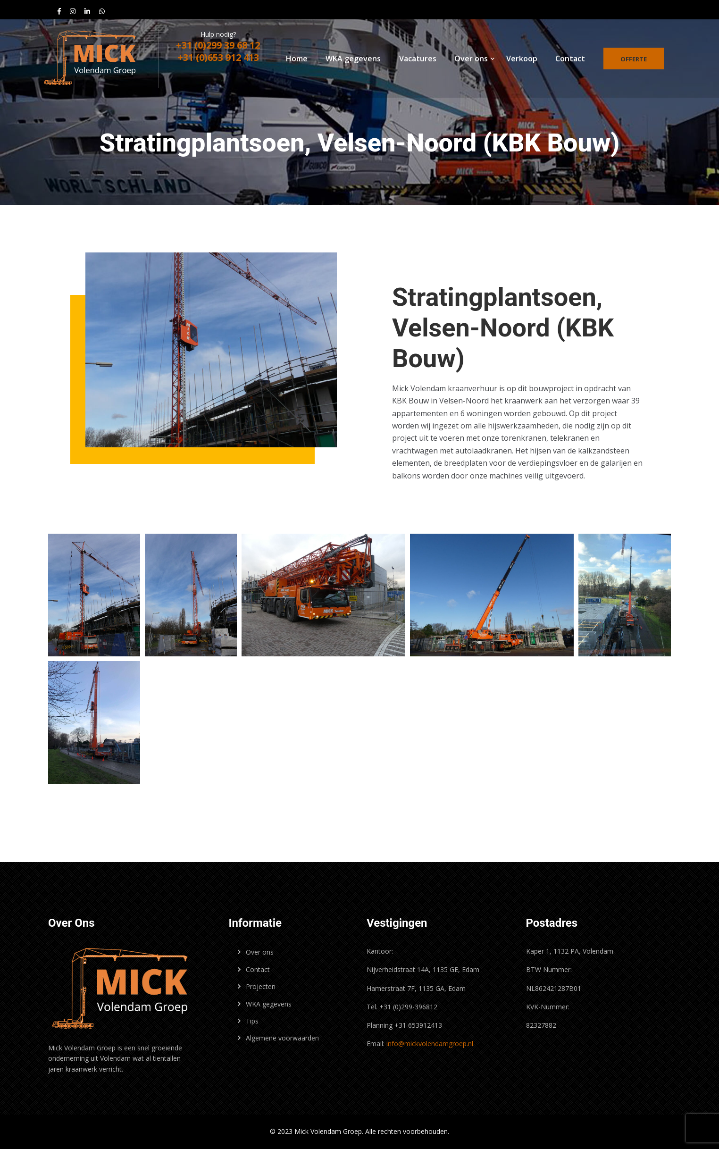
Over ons (471, 58)
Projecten (261, 986)
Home (297, 58)
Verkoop (521, 58)
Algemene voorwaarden (282, 1037)
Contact (570, 58)
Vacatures (417, 58)
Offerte (633, 59)
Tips (252, 1020)
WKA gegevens (353, 58)
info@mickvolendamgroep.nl (429, 1043)
